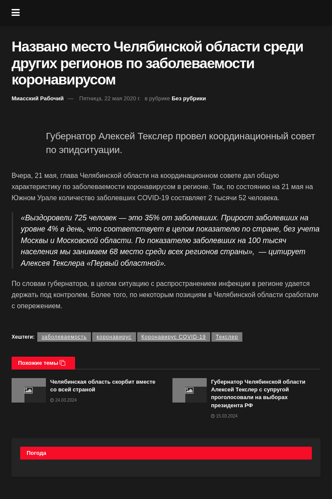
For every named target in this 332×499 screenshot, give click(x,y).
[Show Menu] (16, 13)
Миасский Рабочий (38, 98)
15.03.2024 (224, 416)
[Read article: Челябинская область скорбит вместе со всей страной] (29, 390)
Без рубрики (189, 98)
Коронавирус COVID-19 (174, 337)
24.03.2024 (63, 400)
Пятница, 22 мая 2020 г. (110, 98)
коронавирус (114, 337)
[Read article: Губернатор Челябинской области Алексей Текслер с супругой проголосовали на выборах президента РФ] (189, 390)
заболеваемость (64, 337)
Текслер (227, 337)
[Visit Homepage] (172, 12)
